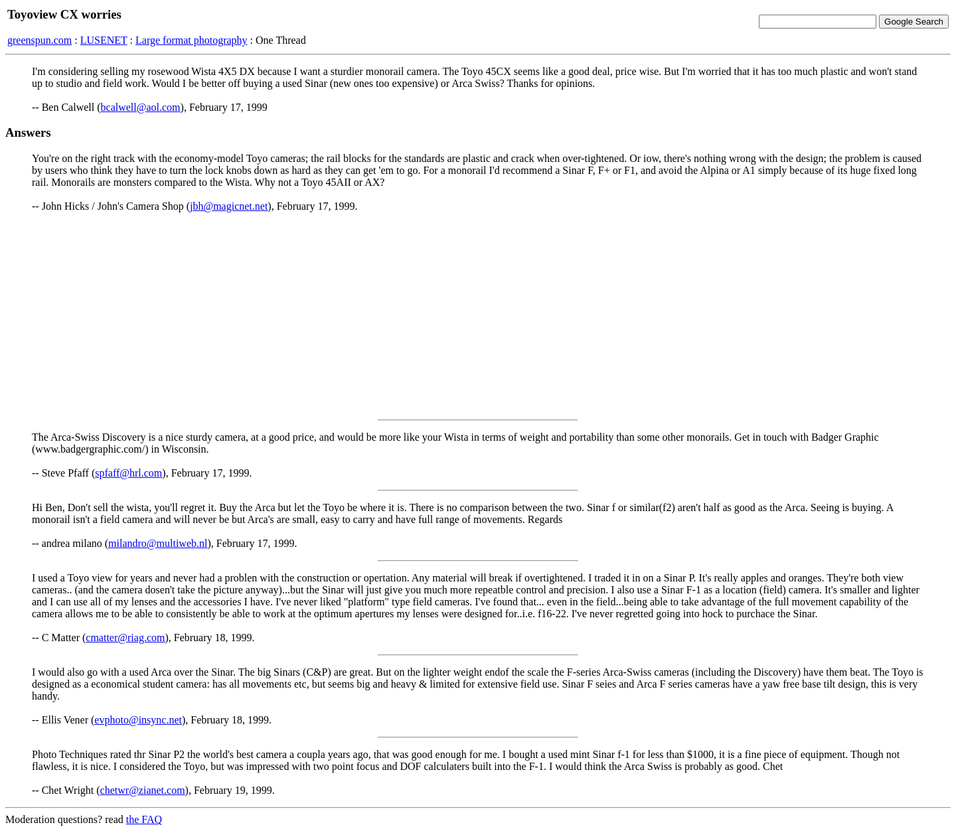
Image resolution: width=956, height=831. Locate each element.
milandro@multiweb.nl (157, 543)
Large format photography (191, 40)
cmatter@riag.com (125, 637)
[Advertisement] (478, 316)
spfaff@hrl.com (128, 473)
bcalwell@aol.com (141, 107)
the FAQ (144, 819)
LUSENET (103, 40)
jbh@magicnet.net (229, 206)
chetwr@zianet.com (142, 790)
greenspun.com (39, 40)
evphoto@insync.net (138, 719)
